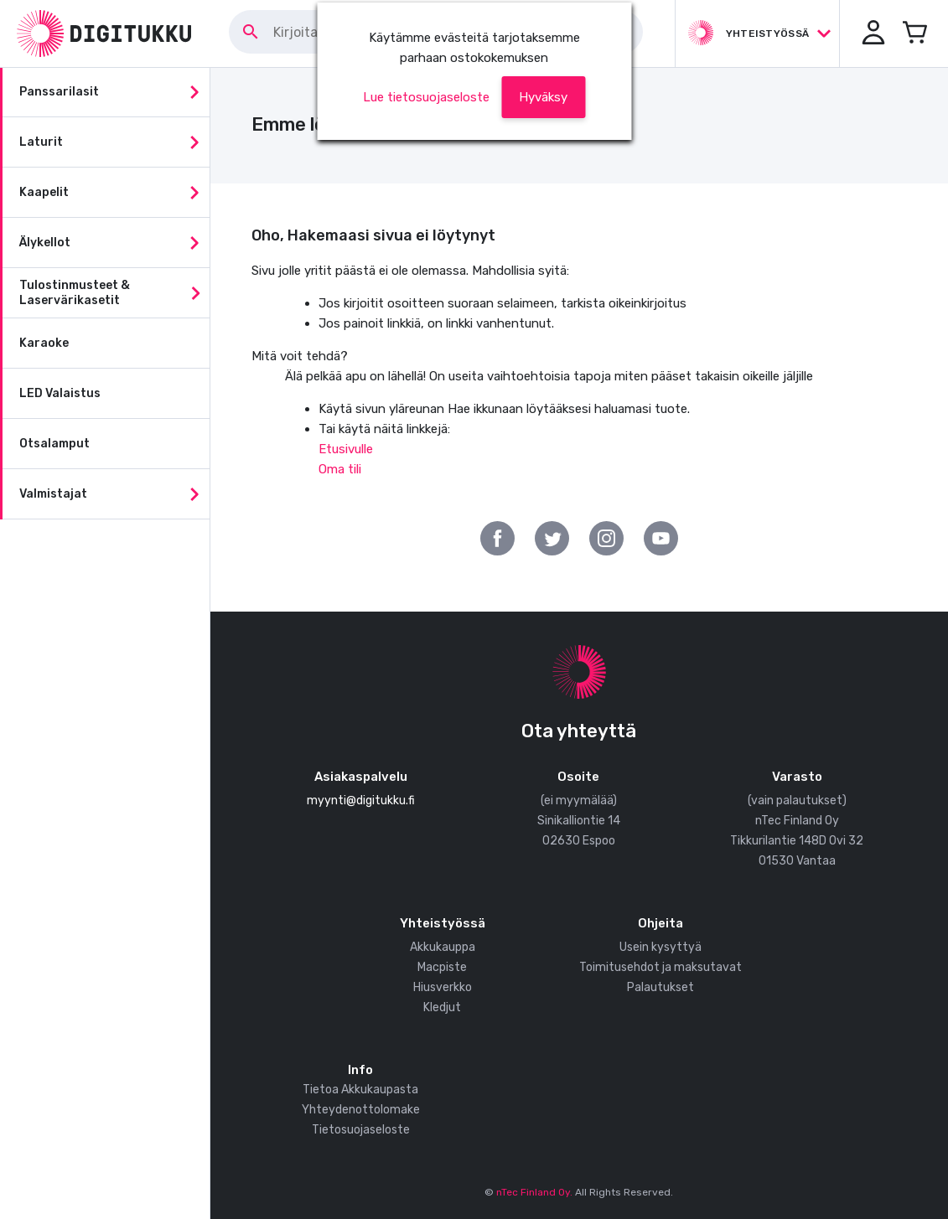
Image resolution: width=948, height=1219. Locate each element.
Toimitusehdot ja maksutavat (660, 967)
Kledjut (442, 1007)
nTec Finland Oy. (534, 1192)
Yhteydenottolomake (361, 1110)
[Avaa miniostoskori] (914, 33)
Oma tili (340, 469)
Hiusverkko (442, 987)
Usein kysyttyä (660, 947)
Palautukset (660, 987)
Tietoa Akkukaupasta (360, 1089)
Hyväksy (543, 97)
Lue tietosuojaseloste (426, 97)
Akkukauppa (442, 947)
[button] (873, 33)
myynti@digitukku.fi (361, 800)
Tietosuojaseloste (361, 1130)
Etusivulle (346, 449)
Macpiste (442, 967)
